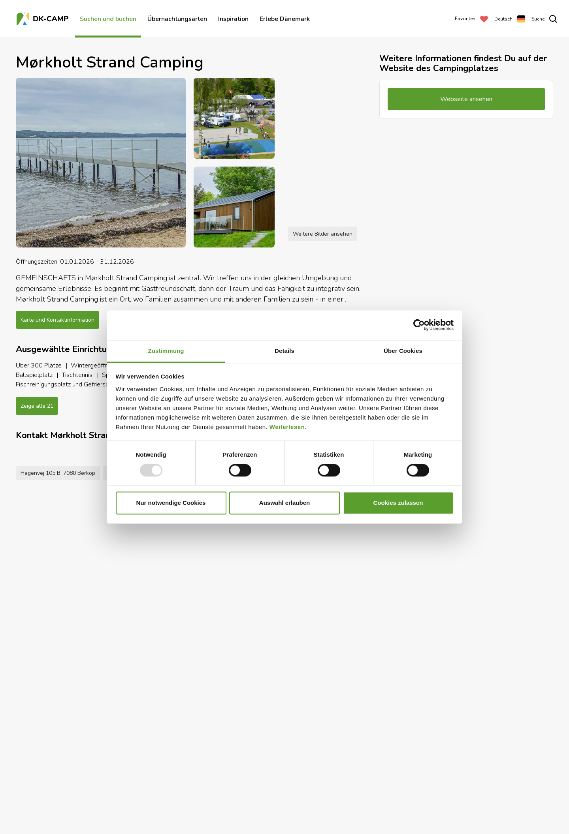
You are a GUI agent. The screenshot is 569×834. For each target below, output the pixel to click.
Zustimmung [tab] (166, 350)
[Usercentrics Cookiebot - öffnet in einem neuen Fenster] (419, 325)
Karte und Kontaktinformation (57, 320)
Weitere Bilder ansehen (322, 234)
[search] (544, 19)
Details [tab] (284, 350)
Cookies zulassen (398, 503)
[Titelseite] (43, 19)
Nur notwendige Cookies (171, 503)
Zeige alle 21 (37, 406)
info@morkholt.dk (181, 811)
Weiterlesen (287, 427)
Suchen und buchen (108, 19)
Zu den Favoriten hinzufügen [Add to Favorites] (316, 811)
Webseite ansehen (239, 811)
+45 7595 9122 (127, 811)
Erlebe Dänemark (285, 19)
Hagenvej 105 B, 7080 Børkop (58, 811)
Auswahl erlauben (284, 503)
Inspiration (233, 19)
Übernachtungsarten (177, 19)
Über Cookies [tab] (403, 350)
